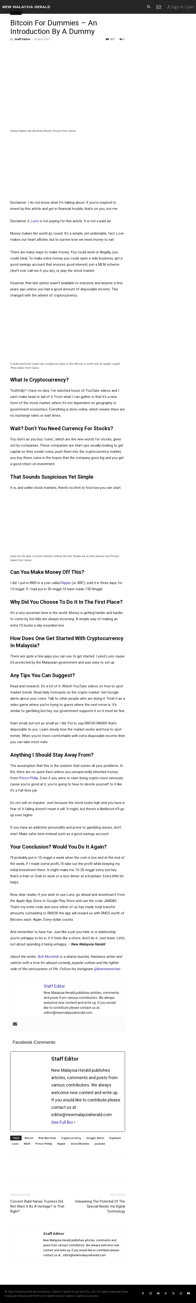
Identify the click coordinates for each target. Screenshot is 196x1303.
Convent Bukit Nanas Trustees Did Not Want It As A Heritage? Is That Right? (37, 1206)
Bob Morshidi (48, 956)
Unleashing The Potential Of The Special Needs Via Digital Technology (100, 1206)
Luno (35, 221)
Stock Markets (80, 1143)
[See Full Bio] (75, 1122)
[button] (148, 7)
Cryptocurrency (71, 1138)
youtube (99, 1143)
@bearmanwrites (107, 969)
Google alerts (95, 1138)
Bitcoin (29, 1138)
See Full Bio (62, 1122)
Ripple (66, 583)
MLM (27, 1143)
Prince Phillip (28, 778)
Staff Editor (22, 39)
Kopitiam (115, 1138)
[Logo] (26, 7)
